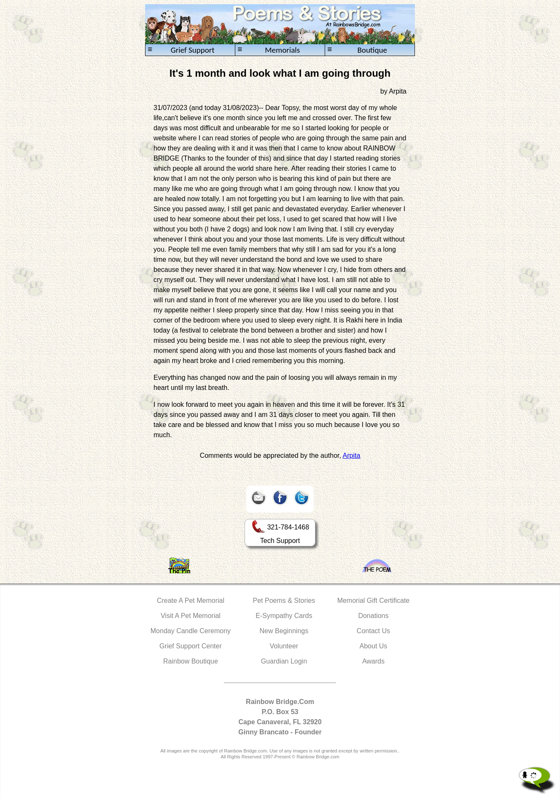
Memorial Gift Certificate (373, 600)
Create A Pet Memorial (190, 600)
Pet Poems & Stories (284, 600)
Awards (373, 661)
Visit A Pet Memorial (191, 615)
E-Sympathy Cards (284, 615)
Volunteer (284, 646)
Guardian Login (284, 661)
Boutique (357, 50)
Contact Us (373, 630)
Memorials (268, 50)
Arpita (352, 455)
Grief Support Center (190, 646)
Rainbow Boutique (190, 661)
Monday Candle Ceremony (191, 630)
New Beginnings (284, 630)
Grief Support (181, 50)
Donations (373, 615)
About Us (374, 646)
